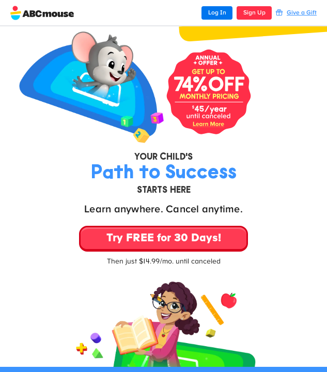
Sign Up (254, 13)
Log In (217, 13)
